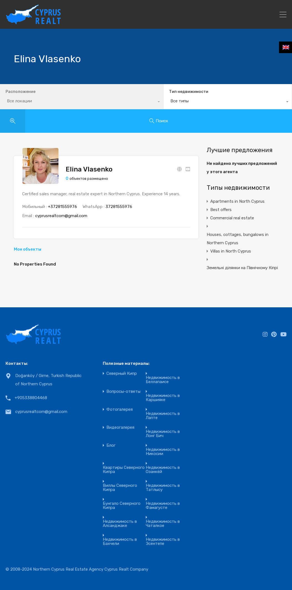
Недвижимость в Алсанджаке (120, 523)
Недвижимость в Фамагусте (163, 505)
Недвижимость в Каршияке (163, 398)
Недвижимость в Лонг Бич (163, 434)
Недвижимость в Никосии (163, 452)
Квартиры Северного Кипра (124, 470)
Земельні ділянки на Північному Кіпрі (242, 267)
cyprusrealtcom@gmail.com (61, 215)
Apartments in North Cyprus (237, 201)
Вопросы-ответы (123, 391)
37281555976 (119, 206)
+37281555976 (62, 206)
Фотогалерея (119, 409)
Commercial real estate (232, 217)
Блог (111, 445)
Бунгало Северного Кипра (121, 505)
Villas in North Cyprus (230, 251)
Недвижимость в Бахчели (120, 541)
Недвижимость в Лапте (163, 416)
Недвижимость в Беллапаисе (163, 380)
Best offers (221, 209)
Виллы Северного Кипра (120, 488)
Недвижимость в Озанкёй (163, 470)
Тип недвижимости (171, 91)
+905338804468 (31, 397)
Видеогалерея (120, 427)
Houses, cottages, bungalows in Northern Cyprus (237, 238)
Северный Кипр (121, 373)
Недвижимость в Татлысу (163, 488)
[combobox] (219, 102)
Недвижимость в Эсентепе (163, 541)
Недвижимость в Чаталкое (163, 523)
